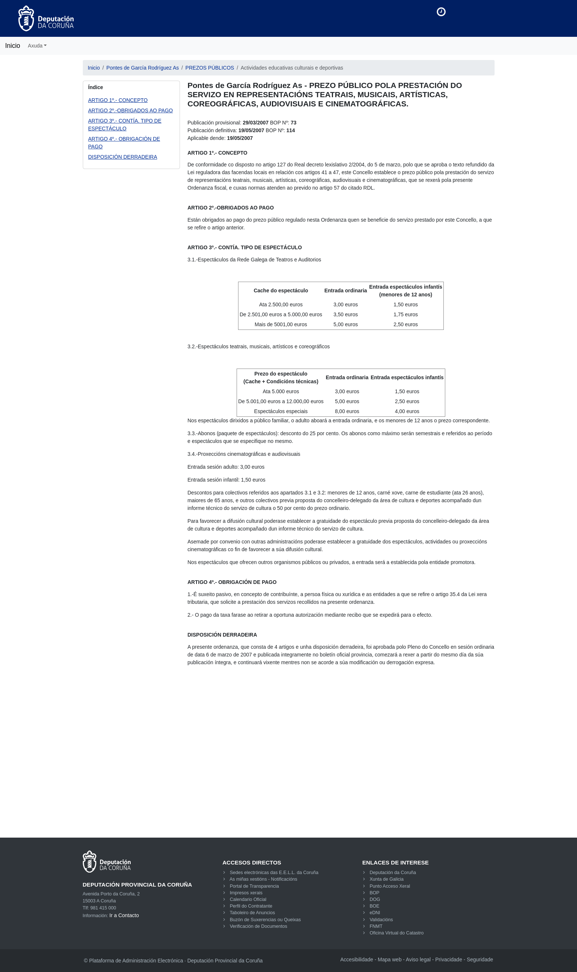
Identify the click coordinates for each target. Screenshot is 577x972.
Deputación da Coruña (392, 872)
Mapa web (390, 959)
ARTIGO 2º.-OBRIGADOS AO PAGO (130, 110)
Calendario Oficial (248, 899)
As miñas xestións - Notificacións (263, 879)
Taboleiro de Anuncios (252, 912)
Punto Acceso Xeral (389, 886)
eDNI (374, 912)
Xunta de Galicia (386, 879)
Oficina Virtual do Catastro (396, 933)
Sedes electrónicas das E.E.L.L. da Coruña (274, 872)
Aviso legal (418, 959)
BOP (374, 892)
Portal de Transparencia (254, 886)
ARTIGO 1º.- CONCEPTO (118, 100)
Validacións (381, 919)
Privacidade (448, 959)
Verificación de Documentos (258, 926)
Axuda (35, 46)
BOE (374, 906)
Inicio (12, 45)
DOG (374, 899)
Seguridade (480, 959)
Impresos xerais (246, 892)
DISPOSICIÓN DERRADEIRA (122, 157)
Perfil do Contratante (251, 906)
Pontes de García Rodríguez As (142, 68)
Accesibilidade (357, 959)
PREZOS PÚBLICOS (209, 68)
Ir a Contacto (124, 915)
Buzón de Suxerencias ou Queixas (265, 919)
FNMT (375, 926)
